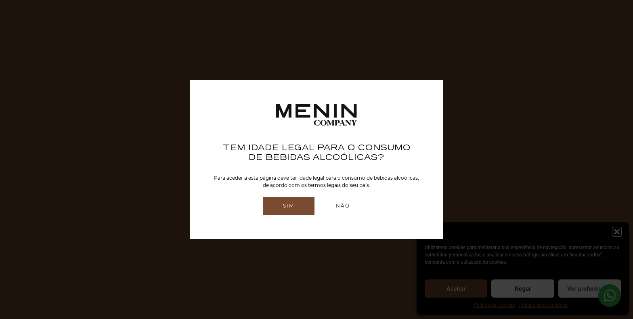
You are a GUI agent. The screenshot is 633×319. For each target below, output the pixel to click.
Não (343, 206)
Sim (288, 206)
